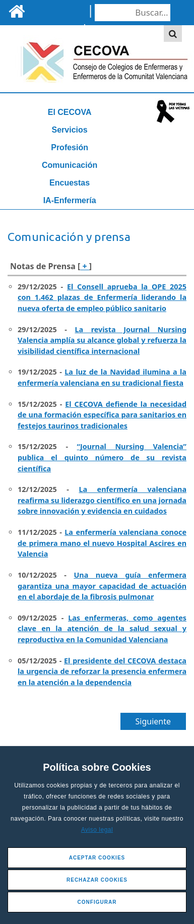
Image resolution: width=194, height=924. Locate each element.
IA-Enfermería (69, 200)
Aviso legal (97, 829)
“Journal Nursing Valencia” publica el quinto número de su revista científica (102, 457)
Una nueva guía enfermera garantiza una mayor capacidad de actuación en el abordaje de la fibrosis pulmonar (102, 585)
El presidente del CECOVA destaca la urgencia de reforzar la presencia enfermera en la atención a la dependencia (102, 671)
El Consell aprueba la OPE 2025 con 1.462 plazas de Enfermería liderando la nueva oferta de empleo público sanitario (102, 297)
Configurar (97, 902)
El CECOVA (70, 112)
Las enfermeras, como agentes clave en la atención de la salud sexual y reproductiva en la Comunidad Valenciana (102, 628)
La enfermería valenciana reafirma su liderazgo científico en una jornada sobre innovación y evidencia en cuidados (102, 500)
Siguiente (153, 721)
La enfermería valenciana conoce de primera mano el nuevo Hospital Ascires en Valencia (102, 543)
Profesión (69, 147)
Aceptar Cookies (97, 857)
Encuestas (69, 182)
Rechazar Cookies (97, 880)
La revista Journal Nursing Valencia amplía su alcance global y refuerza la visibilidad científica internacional (102, 340)
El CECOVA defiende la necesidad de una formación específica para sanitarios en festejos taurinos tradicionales (102, 414)
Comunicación (69, 165)
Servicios (70, 130)
